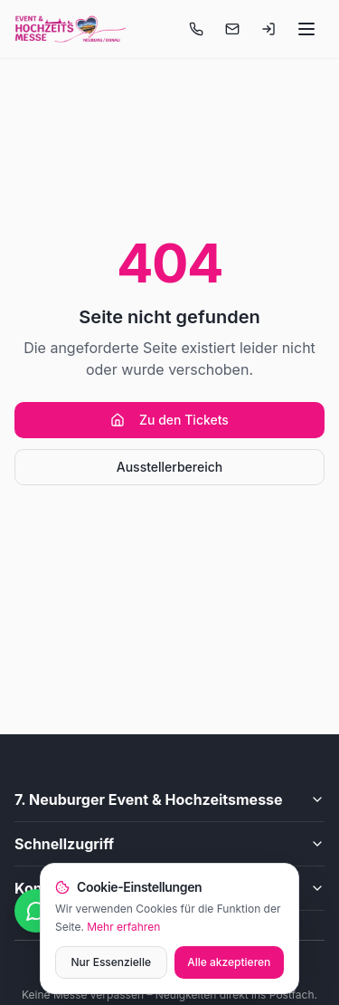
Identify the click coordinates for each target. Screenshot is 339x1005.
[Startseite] (70, 28)
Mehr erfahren (123, 926)
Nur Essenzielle (111, 962)
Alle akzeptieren (228, 962)
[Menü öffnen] (306, 29)
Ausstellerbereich (169, 466)
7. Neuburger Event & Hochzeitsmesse (169, 799)
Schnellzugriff (169, 844)
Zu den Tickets (169, 419)
